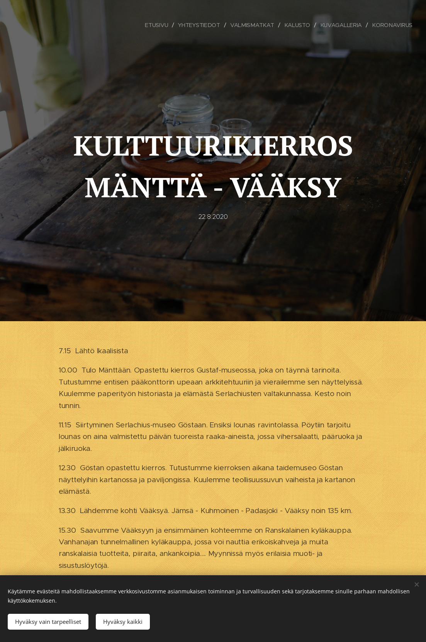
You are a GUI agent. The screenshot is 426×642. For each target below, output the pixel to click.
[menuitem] (158, 25)
